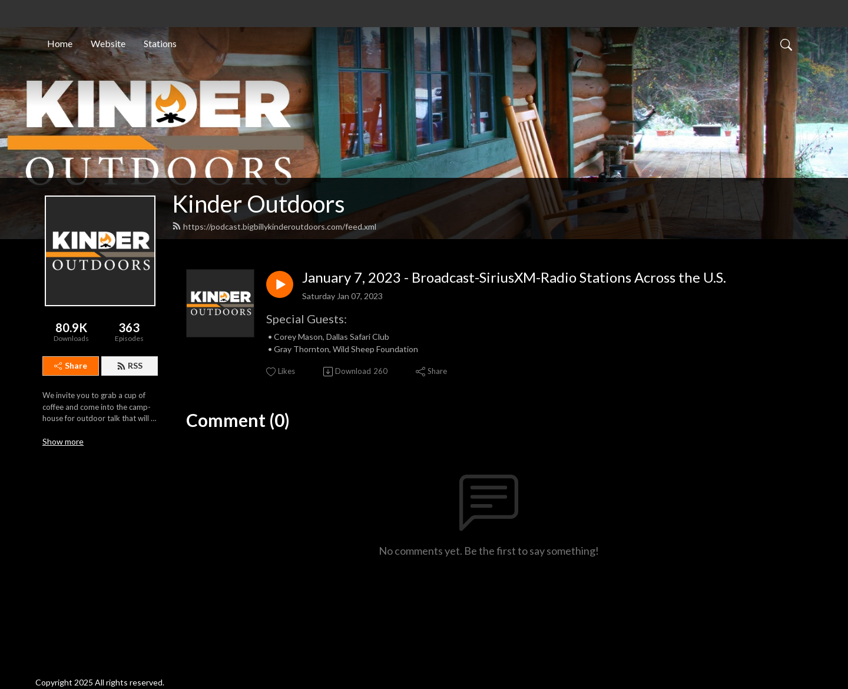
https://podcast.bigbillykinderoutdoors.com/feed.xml (274, 226)
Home (59, 43)
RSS (130, 365)
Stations (160, 43)
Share (70, 365)
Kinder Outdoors (258, 204)
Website (108, 43)
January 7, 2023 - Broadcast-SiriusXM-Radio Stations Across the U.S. (514, 277)
